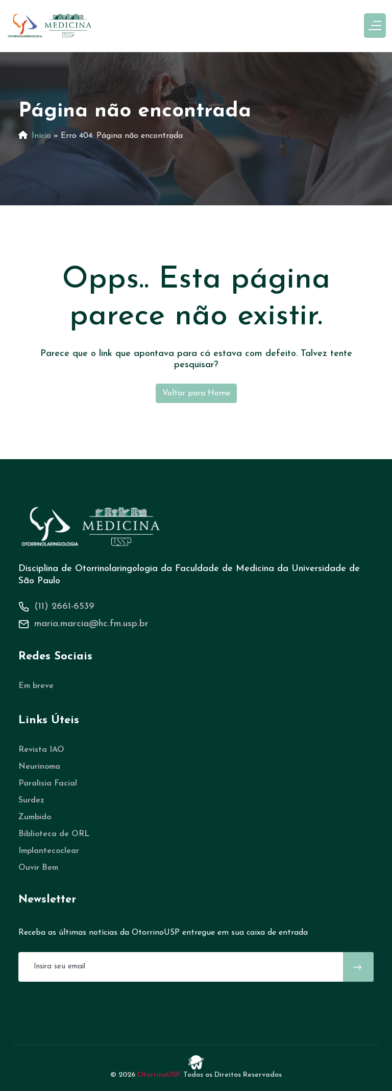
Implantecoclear (48, 851)
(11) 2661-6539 (64, 606)
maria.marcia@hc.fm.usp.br (91, 624)
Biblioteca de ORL (53, 834)
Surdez (31, 800)
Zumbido (34, 817)
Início (41, 136)
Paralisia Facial (47, 783)
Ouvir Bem (38, 868)
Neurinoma (39, 767)
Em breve (36, 686)
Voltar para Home (196, 393)
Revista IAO (41, 750)
